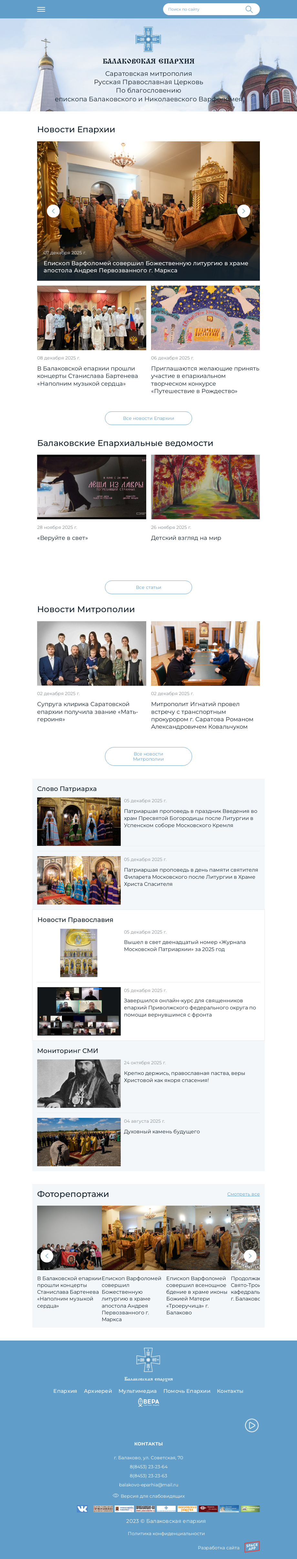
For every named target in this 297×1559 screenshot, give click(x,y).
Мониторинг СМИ (67, 1051)
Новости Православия (75, 920)
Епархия (65, 1391)
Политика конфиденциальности (166, 1533)
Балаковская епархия (149, 61)
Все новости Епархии (148, 418)
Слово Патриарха (67, 789)
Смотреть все (243, 1194)
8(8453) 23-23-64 (149, 1466)
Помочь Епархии (186, 1391)
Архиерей (98, 1391)
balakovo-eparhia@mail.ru (148, 1485)
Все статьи (148, 587)
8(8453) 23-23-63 (148, 1475)
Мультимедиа (137, 1391)
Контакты (230, 1391)
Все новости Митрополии (148, 756)
